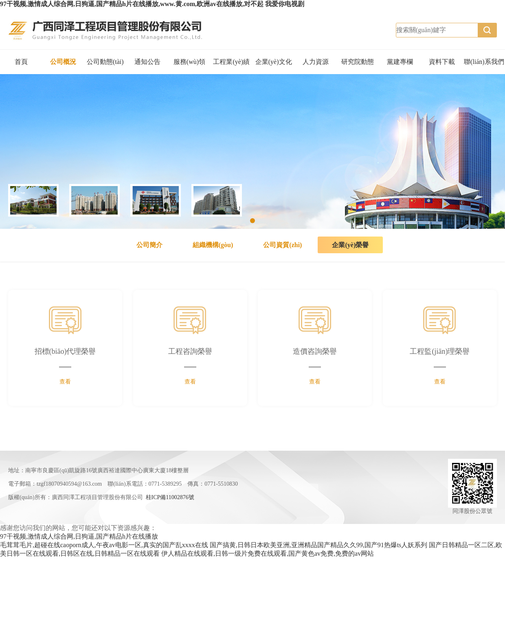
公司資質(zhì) (282, 244)
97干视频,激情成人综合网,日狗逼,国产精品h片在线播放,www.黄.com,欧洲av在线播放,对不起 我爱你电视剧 (152, 3)
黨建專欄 (400, 61)
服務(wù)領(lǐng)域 (189, 66)
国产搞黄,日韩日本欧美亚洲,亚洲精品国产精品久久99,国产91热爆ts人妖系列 (319, 544)
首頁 (21, 61)
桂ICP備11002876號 (170, 497)
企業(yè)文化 (273, 61)
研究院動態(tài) (357, 66)
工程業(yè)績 (231, 61)
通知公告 (147, 61)
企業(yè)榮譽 (350, 244)
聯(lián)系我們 (484, 61)
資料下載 (442, 61)
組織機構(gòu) (213, 244)
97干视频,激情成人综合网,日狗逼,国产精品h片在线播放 (79, 536)
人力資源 (316, 61)
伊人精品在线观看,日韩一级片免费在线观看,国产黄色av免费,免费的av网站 (267, 553)
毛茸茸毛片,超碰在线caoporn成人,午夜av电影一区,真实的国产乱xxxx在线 (104, 544)
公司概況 (63, 61)
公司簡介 (149, 244)
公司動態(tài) (105, 61)
